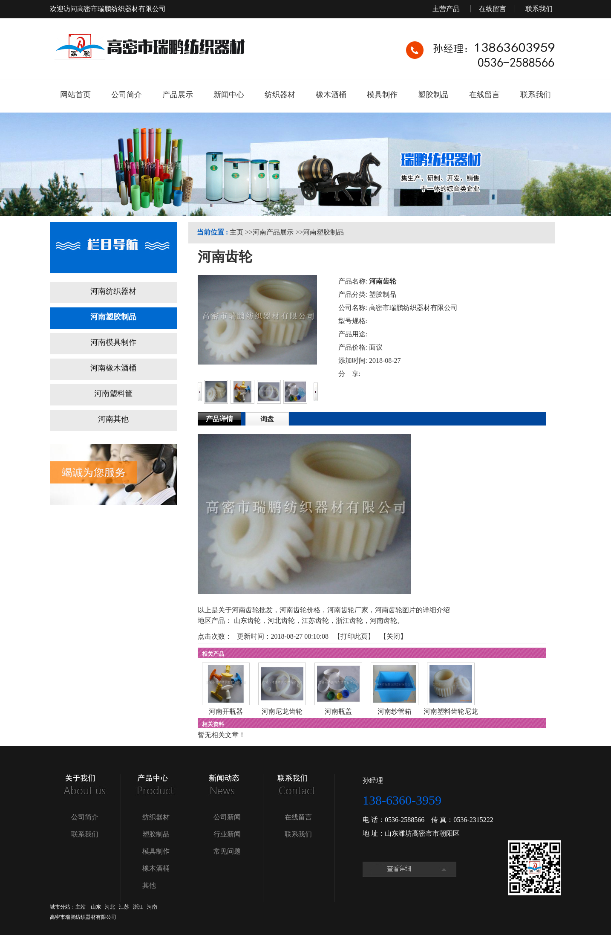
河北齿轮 (281, 620)
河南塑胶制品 (323, 232)
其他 (149, 885)
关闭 (393, 636)
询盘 (267, 419)
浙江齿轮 (349, 620)
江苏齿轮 (315, 620)
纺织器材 (156, 817)
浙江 (138, 907)
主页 (236, 232)
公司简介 (84, 817)
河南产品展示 (273, 232)
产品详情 (219, 419)
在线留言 (492, 8)
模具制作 (156, 851)
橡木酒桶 (156, 868)
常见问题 (227, 851)
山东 (96, 907)
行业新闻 (227, 834)
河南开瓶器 (226, 711)
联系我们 (539, 8)
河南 (152, 907)
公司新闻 (227, 817)
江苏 (124, 907)
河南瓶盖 (338, 711)
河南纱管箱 (395, 711)
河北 (110, 907)
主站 (80, 907)
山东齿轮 (247, 620)
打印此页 (354, 636)
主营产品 (446, 8)
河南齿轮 (383, 620)
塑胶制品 (156, 834)
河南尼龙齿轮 (282, 711)
